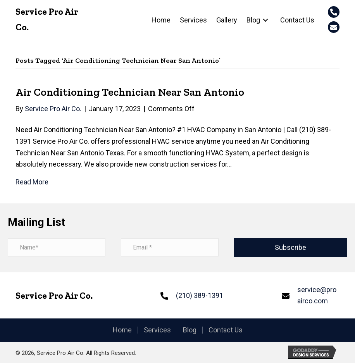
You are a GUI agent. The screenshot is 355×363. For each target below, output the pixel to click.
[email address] (170, 247)
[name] (56, 247)
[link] (161, 20)
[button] (333, 12)
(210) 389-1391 (199, 295)
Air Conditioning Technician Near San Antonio (130, 92)
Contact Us (226, 330)
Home (122, 330)
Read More (32, 182)
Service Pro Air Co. (54, 295)
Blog (189, 330)
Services (157, 330)
